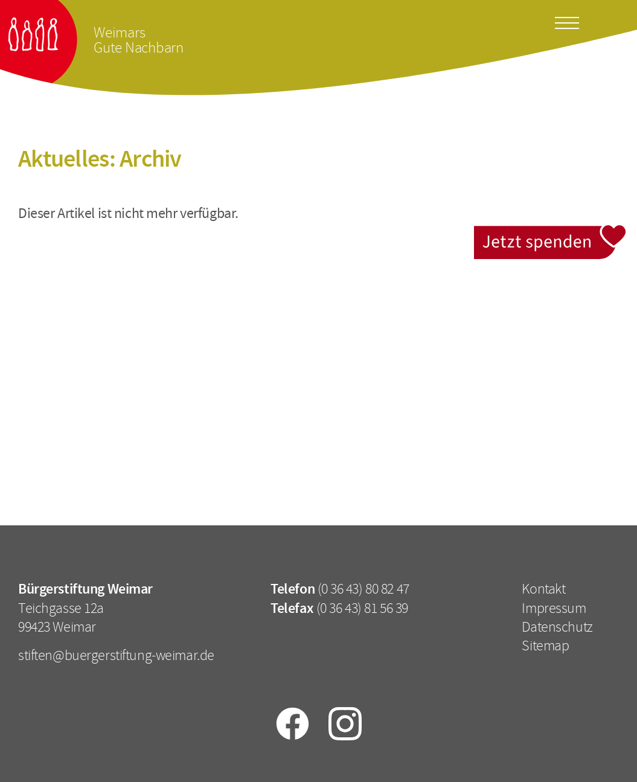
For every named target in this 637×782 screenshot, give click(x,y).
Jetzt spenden (551, 232)
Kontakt (543, 589)
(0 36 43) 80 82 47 (363, 589)
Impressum (554, 608)
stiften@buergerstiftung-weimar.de (116, 655)
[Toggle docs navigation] (567, 21)
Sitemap (545, 645)
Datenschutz (557, 627)
